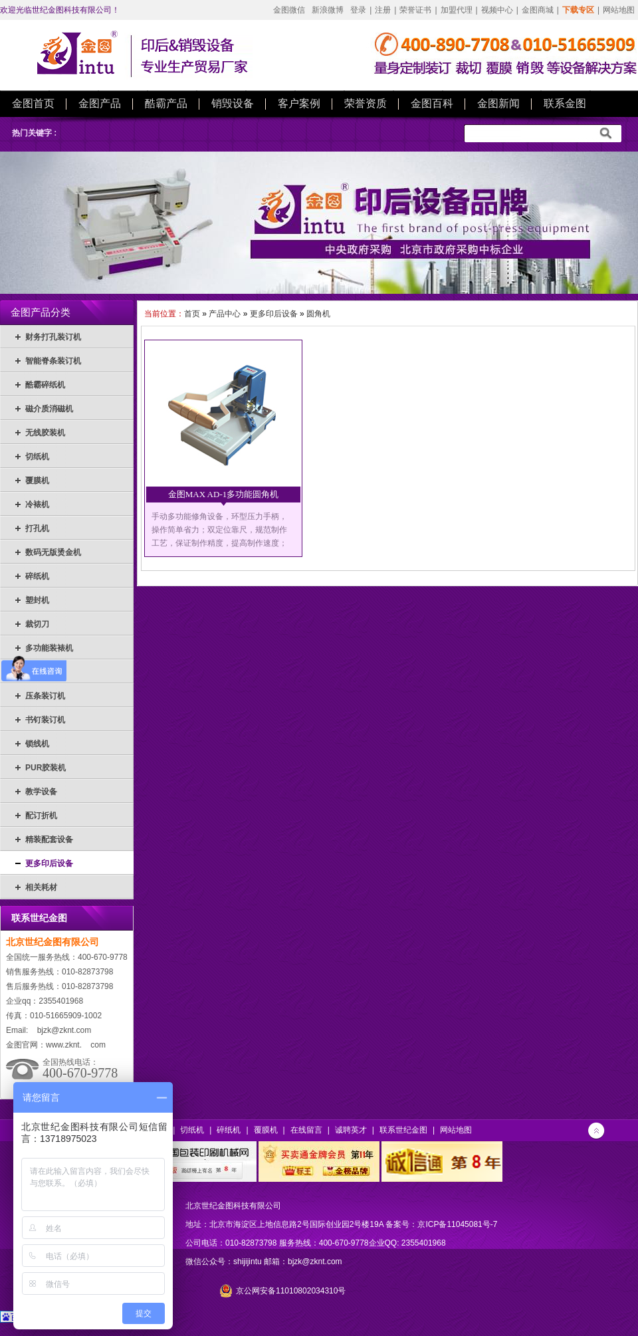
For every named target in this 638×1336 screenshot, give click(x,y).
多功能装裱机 (49, 648)
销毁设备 (232, 103)
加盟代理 (457, 10)
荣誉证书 (415, 10)
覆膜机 (37, 480)
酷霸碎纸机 (45, 385)
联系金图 (565, 103)
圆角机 (318, 313)
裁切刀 (37, 624)
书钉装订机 (45, 719)
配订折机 (41, 815)
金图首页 (33, 103)
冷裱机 (37, 504)
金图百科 (432, 103)
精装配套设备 (49, 839)
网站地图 (619, 10)
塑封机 (37, 600)
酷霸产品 (166, 103)
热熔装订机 (45, 672)
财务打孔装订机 (53, 337)
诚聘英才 (351, 1130)
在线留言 (306, 1130)
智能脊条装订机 (53, 361)
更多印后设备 (49, 863)
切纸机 (37, 456)
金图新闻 (498, 103)
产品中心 (225, 313)
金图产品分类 (40, 312)
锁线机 (37, 743)
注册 (383, 10)
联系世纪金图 (403, 1130)
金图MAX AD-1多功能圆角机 (223, 494)
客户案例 (299, 103)
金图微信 (289, 10)
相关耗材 (41, 887)
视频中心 (497, 10)
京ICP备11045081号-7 (457, 1224)
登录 (358, 10)
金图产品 (99, 103)
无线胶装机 (45, 432)
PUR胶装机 (45, 767)
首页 (192, 313)
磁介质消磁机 (49, 408)
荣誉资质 (365, 103)
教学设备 (41, 791)
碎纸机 (37, 576)
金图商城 (538, 10)
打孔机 (37, 528)
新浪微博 (328, 10)
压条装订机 (45, 696)
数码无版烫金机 (53, 552)
